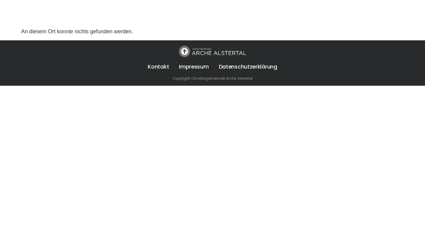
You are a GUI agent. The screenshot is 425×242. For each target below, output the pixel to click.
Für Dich (222, 13)
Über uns (180, 13)
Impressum (193, 67)
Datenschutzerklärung (248, 67)
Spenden (302, 13)
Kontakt (158, 67)
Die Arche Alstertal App (354, 13)
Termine (261, 13)
